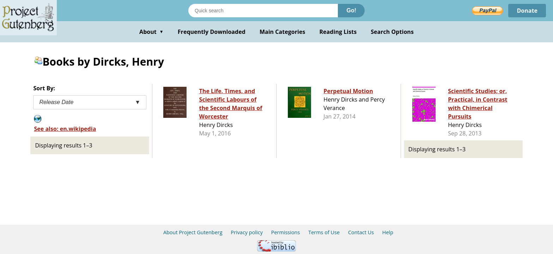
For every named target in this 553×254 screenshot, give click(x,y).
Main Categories (282, 32)
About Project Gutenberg (193, 232)
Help (387, 232)
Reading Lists (338, 32)
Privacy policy (247, 232)
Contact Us (361, 232)
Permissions (285, 232)
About (151, 32)
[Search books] (263, 10)
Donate (527, 10)
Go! (351, 10)
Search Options (392, 32)
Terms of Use (324, 232)
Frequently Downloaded (211, 32)
